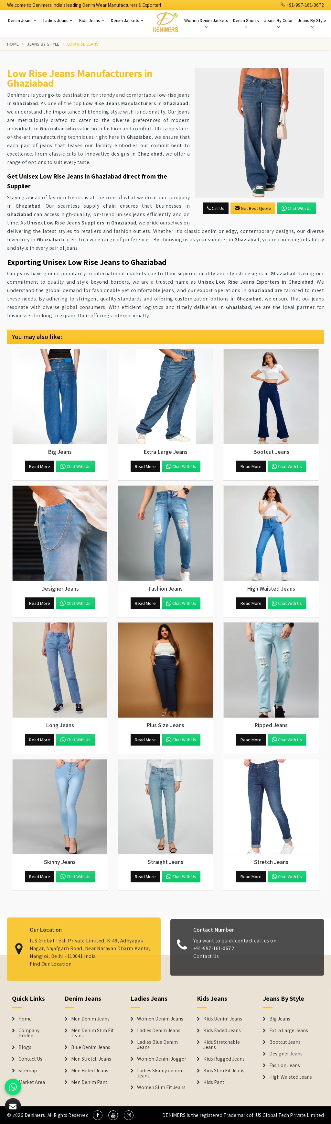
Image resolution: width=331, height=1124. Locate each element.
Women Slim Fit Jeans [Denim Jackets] (161, 1087)
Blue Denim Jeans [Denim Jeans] (90, 1047)
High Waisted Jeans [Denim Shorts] (290, 1077)
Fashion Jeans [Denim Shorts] (284, 1065)
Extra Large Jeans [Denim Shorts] (288, 1030)
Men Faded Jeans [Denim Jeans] (89, 1070)
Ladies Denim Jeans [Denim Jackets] (158, 1030)
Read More (39, 466)
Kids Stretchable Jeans (221, 1045)
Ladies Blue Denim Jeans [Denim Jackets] (157, 1045)
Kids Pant (213, 1082)
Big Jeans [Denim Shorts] (279, 1018)
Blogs (24, 1047)
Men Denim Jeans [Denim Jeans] (90, 1018)
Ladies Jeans (57, 20)
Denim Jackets (127, 20)
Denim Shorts (246, 23)
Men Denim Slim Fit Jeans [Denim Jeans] (92, 1033)
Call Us (215, 208)
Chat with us (297, 208)
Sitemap (27, 1070)
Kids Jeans (91, 20)
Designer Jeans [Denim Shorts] (286, 1053)
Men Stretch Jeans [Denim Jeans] (91, 1059)
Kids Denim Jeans (222, 1018)
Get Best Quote (253, 208)
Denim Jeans (22, 20)
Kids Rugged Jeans (224, 1059)
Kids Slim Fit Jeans (223, 1070)
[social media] (97, 1115)
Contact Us (30, 1059)
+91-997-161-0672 (302, 5)
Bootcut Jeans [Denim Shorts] (285, 1042)
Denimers (35, 1115)
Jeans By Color (278, 23)
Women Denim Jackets (206, 23)
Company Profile (28, 1033)
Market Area (31, 1082)
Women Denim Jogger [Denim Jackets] (161, 1059)
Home (13, 44)
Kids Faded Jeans (222, 1030)
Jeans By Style (312, 23)
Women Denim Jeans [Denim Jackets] (160, 1018)
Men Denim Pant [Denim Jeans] (89, 1082)
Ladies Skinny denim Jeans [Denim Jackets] (159, 1073)
